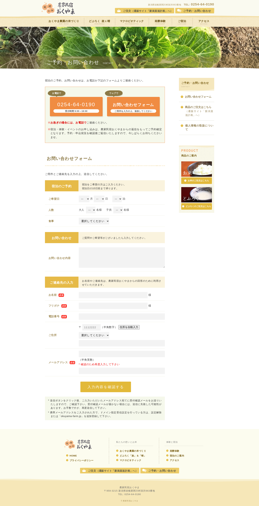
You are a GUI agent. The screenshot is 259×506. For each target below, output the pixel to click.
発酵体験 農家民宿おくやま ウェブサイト (78, 444)
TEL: (199, 4)
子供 (109, 209)
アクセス (203, 22)
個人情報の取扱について (197, 127)
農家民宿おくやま (58, 8)
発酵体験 (160, 22)
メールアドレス (58, 362)
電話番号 (54, 316)
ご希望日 (54, 198)
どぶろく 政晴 (99, 22)
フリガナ (54, 305)
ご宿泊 (182, 22)
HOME (71, 455)
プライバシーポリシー (80, 460)
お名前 (52, 294)
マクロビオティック (132, 22)
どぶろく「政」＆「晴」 (131, 455)
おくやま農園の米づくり (63, 22)
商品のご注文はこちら (197, 111)
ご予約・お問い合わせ (162, 470)
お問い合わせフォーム (196, 96)
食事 (51, 221)
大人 (81, 209)
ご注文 (148, 10)
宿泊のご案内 (175, 455)
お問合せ (197, 10)
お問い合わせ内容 (59, 258)
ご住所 (52, 335)
